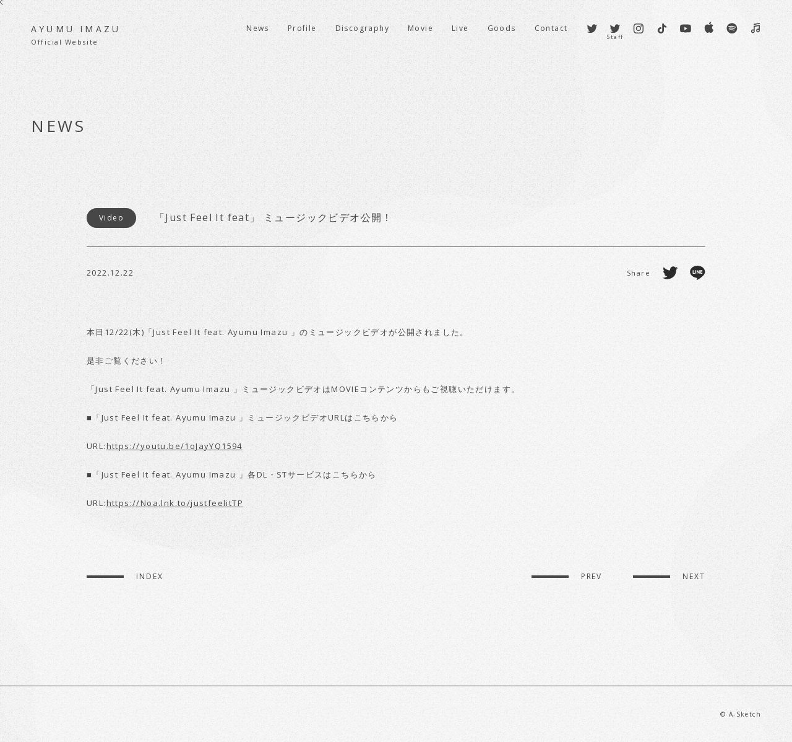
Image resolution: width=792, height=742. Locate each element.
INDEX (149, 576)
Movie (420, 28)
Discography (362, 28)
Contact (551, 28)
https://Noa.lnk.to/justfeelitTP (174, 502)
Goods (502, 28)
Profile (302, 28)
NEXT (693, 576)
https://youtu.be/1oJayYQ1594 (174, 446)
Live (460, 28)
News (257, 28)
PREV (592, 576)
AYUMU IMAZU (76, 35)
